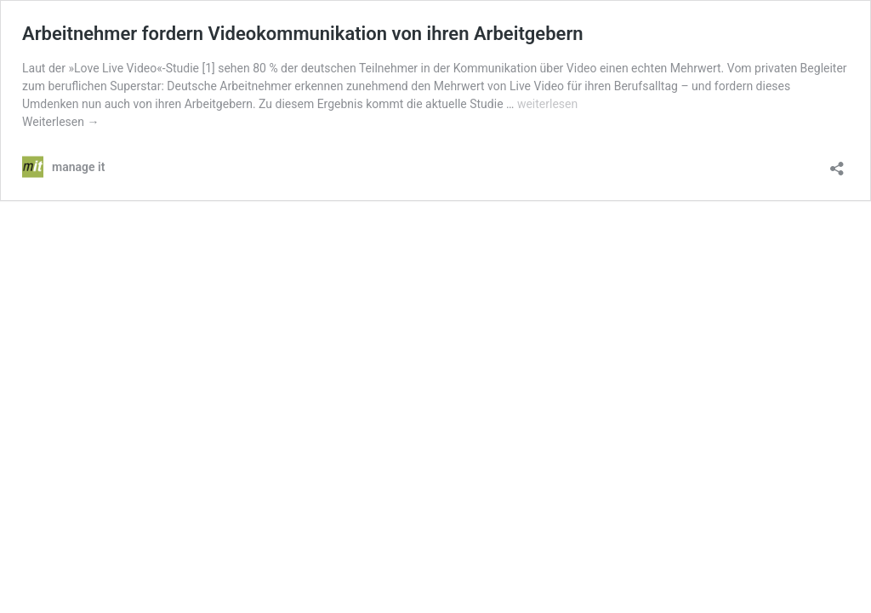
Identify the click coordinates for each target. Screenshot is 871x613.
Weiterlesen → (60, 122)
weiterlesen (547, 104)
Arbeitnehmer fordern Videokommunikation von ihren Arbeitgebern (303, 33)
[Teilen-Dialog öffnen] (837, 163)
